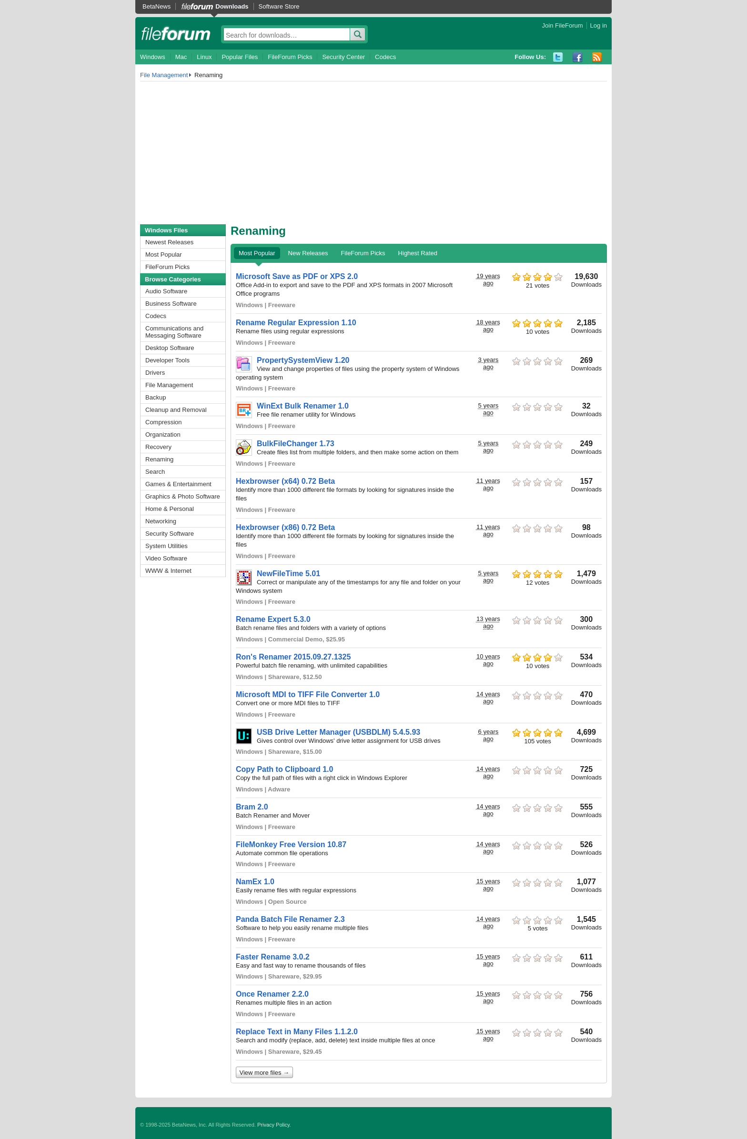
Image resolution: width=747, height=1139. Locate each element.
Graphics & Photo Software (182, 496)
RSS (597, 57)
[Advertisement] (373, 153)
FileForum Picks (290, 56)
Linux (204, 56)
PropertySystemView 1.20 (303, 360)
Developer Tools (167, 360)
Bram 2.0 (252, 807)
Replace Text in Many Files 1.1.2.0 (297, 1032)
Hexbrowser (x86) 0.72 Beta (285, 527)
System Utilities (166, 546)
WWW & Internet (168, 570)
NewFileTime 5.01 (288, 574)
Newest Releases (169, 242)
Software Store (279, 6)
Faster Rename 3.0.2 (273, 957)
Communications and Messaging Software (174, 332)
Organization (163, 434)
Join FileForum (562, 25)
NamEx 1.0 (255, 882)
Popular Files (240, 56)
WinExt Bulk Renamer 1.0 (303, 406)
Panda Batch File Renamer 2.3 (290, 919)
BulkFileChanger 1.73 (295, 444)
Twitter (558, 57)
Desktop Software (169, 347)
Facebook (578, 57)
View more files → (265, 1072)
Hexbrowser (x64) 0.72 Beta (285, 481)
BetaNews (156, 6)
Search (155, 471)
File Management (164, 75)
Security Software (169, 533)
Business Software (171, 303)
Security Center (343, 56)
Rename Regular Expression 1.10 (296, 323)
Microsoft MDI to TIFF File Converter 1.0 (308, 694)
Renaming (159, 459)
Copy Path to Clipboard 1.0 (284, 769)
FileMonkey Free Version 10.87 (291, 844)
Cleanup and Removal (176, 409)
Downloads (231, 6)
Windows (152, 56)
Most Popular (163, 254)
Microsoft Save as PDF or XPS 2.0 (297, 276)
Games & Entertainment (178, 484)
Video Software (166, 558)
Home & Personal (169, 508)
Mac (181, 56)
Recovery (158, 446)
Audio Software (166, 291)
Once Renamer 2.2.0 (272, 994)
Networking (160, 521)
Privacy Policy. (274, 1125)
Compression (163, 422)
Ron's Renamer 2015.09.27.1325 (293, 657)
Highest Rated (417, 253)
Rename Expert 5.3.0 (273, 619)
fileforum (176, 33)
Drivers (155, 372)
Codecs (385, 56)
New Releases (308, 253)
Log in (598, 25)
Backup (155, 397)
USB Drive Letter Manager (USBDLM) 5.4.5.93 (338, 732)
